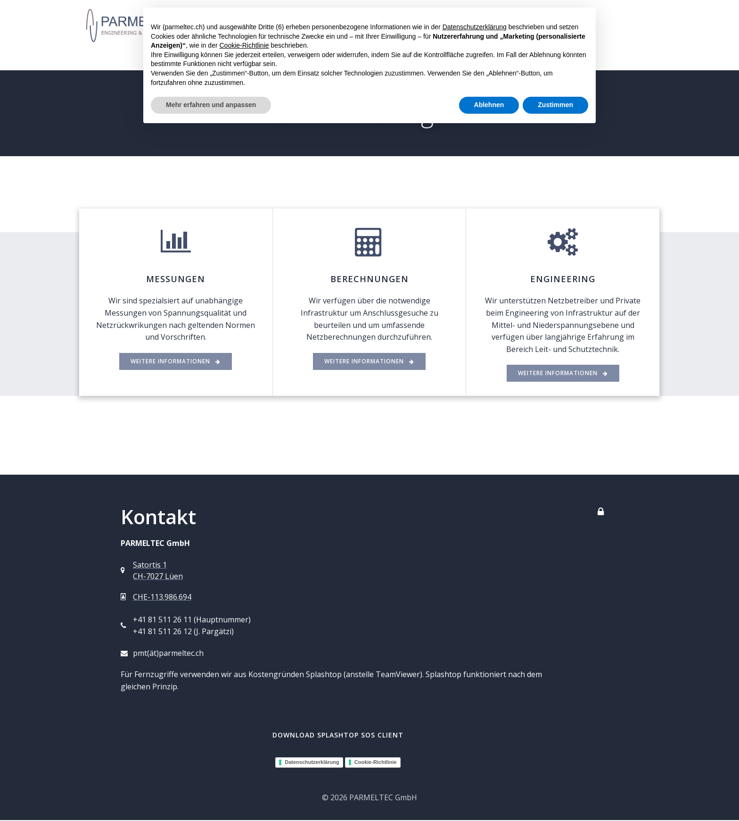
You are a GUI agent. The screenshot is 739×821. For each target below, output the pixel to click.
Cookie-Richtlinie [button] (244, 45)
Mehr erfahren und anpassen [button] (211, 105)
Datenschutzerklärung (312, 763)
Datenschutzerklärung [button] (475, 27)
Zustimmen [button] (555, 105)
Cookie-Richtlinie (375, 763)
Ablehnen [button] (489, 105)
